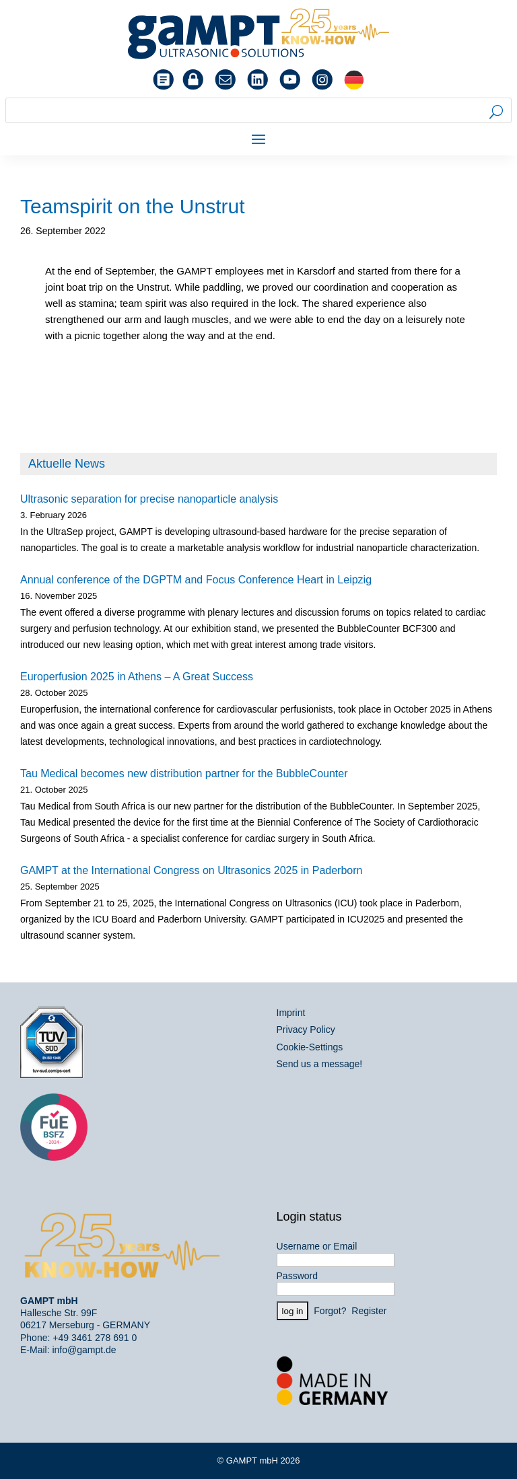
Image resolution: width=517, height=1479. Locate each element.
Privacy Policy (306, 1029)
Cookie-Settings (310, 1047)
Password (297, 1275)
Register (368, 1310)
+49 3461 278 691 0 (95, 1337)
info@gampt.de (84, 1349)
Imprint (291, 1012)
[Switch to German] (354, 80)
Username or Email (317, 1246)
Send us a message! (320, 1063)
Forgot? (330, 1310)
